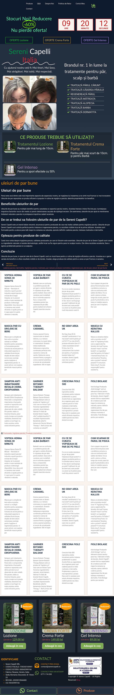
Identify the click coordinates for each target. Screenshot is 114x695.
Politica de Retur (64, 4)
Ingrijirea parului (31, 268)
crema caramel (38, 327)
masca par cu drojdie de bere (12, 329)
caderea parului (9, 268)
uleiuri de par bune (99, 268)
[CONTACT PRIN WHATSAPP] (37, 673)
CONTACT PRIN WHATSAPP (52, 672)
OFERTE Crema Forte (57, 40)
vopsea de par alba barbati (42, 276)
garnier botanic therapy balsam (38, 385)
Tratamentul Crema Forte (87, 146)
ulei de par (88, 268)
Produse (29, 4)
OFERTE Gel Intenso (95, 40)
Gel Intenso (27, 167)
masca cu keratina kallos (97, 329)
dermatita (20, 268)
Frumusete (7, 433)
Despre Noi (49, 4)
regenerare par (77, 268)
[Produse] (79, 690)
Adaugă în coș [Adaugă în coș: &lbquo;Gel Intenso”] (92, 645)
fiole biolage (99, 381)
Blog (78, 680)
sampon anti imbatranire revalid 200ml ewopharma (13, 385)
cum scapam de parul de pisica (100, 276)
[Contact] (22, 690)
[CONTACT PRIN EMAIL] (37, 665)
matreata (41, 268)
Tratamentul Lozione (35, 144)
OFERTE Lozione (19, 40)
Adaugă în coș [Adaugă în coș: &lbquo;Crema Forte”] (53, 645)
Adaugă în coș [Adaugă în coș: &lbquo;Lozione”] (14, 645)
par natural (50, 268)
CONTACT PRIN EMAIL (50, 664)
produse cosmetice (63, 268)
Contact (29, 9)
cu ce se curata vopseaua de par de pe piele (71, 279)
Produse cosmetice (33, 433)
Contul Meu (80, 4)
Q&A (39, 4)
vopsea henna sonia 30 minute (13, 278)
